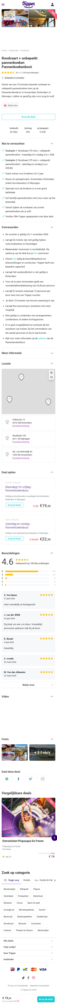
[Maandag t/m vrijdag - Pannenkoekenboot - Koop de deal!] (28, 494)
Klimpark (24, 889)
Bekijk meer (28, 685)
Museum (8, 903)
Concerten (36, 923)
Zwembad (8, 896)
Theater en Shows (24, 930)
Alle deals (8, 940)
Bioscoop (8, 916)
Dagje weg (13, 50)
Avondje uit (9, 910)
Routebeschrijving (20, 426)
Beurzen (22, 923)
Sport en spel (34, 903)
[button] (28, 144)
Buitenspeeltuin (24, 916)
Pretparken (23, 896)
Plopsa (36, 889)
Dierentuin (38, 896)
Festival (7, 930)
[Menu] (3, 5)
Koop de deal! (46, 999)
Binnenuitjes (9, 889)
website (42, 338)
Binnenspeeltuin (26, 910)
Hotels (26, 880)
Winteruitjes (43, 930)
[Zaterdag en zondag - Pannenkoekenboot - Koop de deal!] (28, 529)
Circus (20, 903)
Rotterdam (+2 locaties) (14, 78)
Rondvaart (25, 50)
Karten (42, 910)
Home (4, 50)
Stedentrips (42, 916)
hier (35, 253)
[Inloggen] (52, 5)
